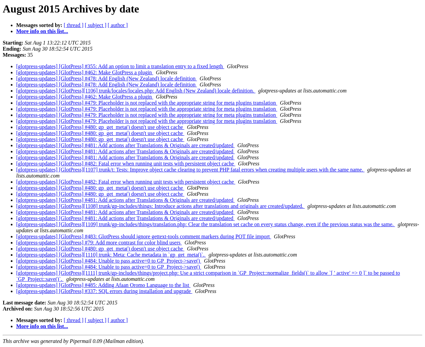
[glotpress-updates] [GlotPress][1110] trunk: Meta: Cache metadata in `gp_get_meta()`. (111, 255)
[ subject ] (96, 25)
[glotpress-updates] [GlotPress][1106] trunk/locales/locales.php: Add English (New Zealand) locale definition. (135, 91)
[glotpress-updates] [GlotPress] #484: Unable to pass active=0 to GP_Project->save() (108, 261)
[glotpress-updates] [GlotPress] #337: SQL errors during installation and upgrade (104, 291)
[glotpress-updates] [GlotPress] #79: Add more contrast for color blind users (99, 242)
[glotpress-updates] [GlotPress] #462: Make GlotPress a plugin (84, 72)
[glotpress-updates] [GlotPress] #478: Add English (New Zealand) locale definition (106, 78)
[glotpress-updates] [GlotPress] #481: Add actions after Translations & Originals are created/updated (125, 145)
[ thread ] (74, 25)
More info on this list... (42, 31)
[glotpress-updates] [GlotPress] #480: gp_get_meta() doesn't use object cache (100, 127)
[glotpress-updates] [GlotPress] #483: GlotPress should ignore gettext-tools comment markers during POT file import (143, 236)
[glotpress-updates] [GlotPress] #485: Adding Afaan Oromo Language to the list (103, 285)
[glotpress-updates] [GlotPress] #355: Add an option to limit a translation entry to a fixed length (120, 66)
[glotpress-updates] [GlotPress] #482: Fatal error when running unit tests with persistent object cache (125, 163)
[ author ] (118, 25)
